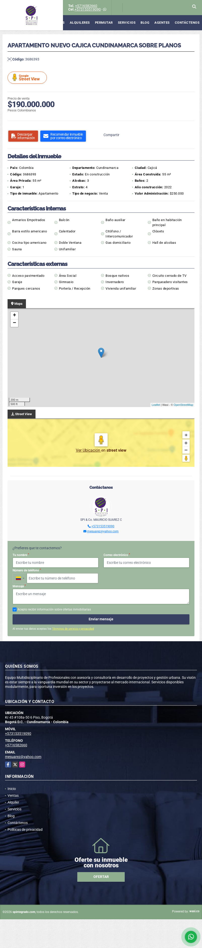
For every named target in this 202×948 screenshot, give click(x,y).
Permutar (104, 22)
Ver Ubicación (88, 450)
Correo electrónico (117, 555)
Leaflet (156, 404)
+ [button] (14, 315)
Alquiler (13, 802)
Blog (145, 22)
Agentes (162, 22)
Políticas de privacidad (25, 830)
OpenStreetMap (183, 404)
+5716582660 (86, 6)
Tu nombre (21, 555)
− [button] (14, 323)
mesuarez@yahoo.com (103, 531)
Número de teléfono (27, 570)
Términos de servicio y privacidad (73, 628)
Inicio (12, 789)
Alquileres (80, 22)
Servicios (127, 22)
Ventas (58, 22)
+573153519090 (88, 9)
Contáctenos (187, 22)
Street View (28, 77)
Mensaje (19, 586)
